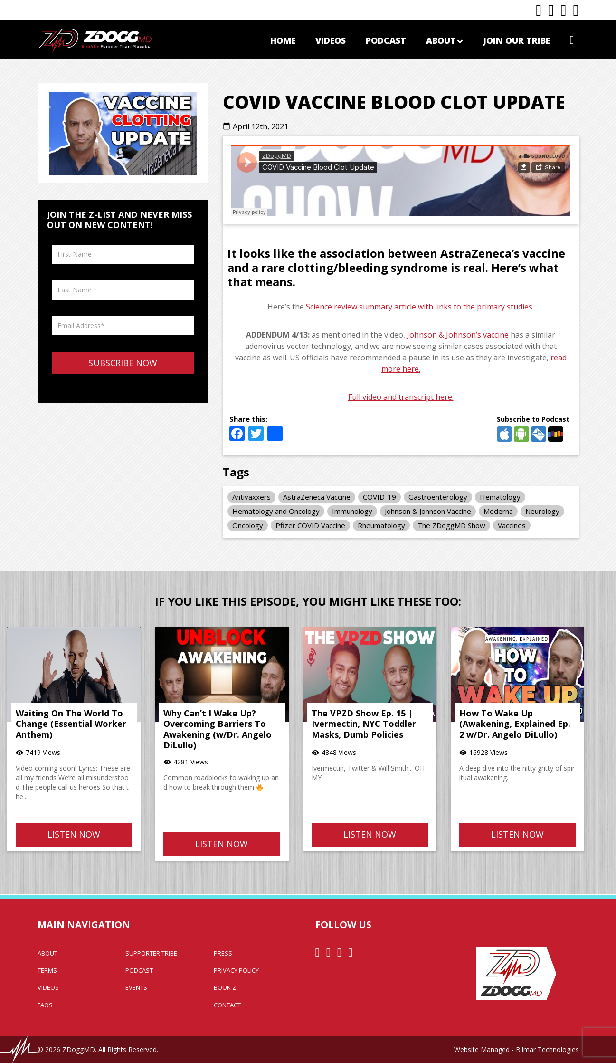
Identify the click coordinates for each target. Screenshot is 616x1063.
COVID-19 (379, 497)
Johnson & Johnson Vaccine (428, 511)
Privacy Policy (236, 970)
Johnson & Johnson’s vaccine (458, 334)
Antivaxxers (251, 497)
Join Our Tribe (516, 40)
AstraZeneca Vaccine (317, 497)
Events (136, 987)
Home (282, 40)
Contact (227, 1005)
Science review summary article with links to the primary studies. (420, 306)
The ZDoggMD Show (451, 525)
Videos (330, 40)
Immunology (352, 511)
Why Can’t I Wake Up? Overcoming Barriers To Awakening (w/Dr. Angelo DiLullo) (217, 729)
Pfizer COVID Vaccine (310, 525)
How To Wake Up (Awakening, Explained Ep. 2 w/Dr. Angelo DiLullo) (514, 723)
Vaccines (512, 525)
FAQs (45, 1005)
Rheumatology (381, 525)
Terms (47, 970)
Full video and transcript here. (401, 397)
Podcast (386, 40)
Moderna (498, 511)
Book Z (225, 987)
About (444, 40)
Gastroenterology (437, 497)
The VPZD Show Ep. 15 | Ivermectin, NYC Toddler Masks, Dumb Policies (364, 723)
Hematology (500, 497)
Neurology (542, 511)
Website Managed (482, 1049)
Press (223, 953)
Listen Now (73, 834)
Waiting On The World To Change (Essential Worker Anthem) (71, 723)
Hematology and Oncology (276, 511)
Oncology (247, 525)
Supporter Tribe (151, 953)
